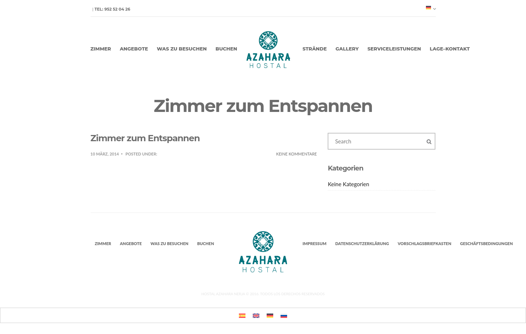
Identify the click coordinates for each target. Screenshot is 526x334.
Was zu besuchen (182, 49)
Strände (314, 49)
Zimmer (101, 49)
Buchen (226, 49)
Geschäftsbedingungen (486, 243)
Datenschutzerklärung (362, 243)
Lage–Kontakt (450, 49)
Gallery (347, 49)
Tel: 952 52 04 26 (112, 9)
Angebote (134, 49)
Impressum (314, 243)
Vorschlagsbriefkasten (424, 243)
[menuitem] (431, 7)
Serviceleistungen (394, 49)
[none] (431, 7)
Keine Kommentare (296, 153)
